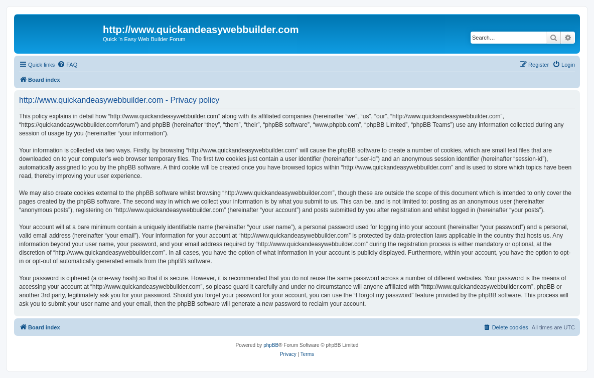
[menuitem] (67, 65)
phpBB (270, 345)
